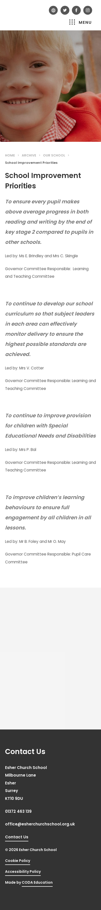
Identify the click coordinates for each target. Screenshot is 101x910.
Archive (29, 155)
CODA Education (37, 882)
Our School (54, 155)
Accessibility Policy (23, 871)
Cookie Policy (17, 860)
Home (10, 155)
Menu (80, 22)
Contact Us (16, 837)
